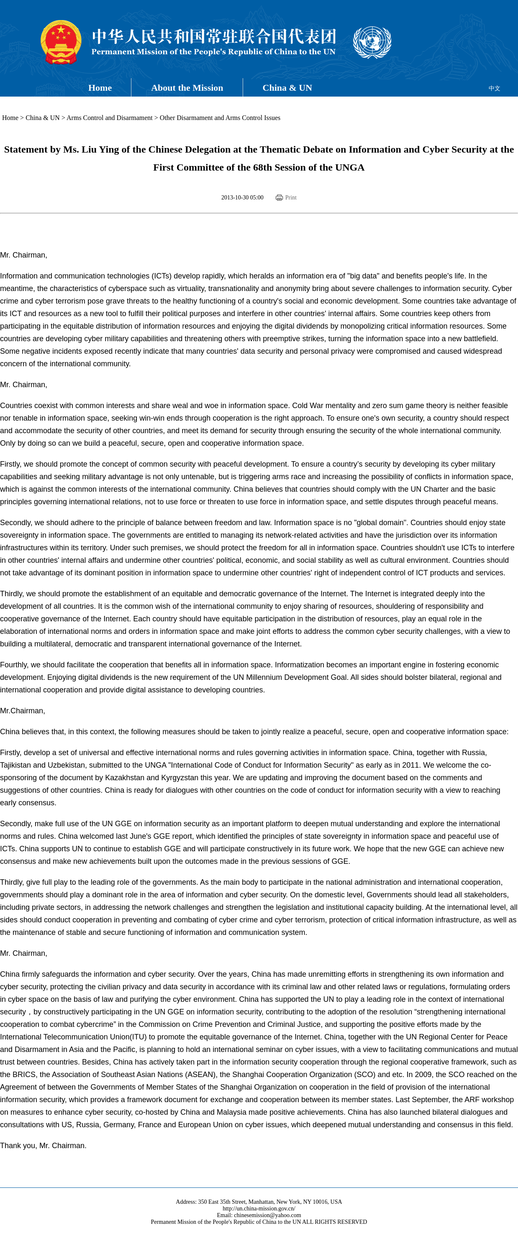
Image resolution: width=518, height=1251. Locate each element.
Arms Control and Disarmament (110, 117)
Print (291, 197)
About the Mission (187, 87)
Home (100, 87)
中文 (494, 88)
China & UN (288, 87)
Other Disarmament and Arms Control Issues (220, 117)
